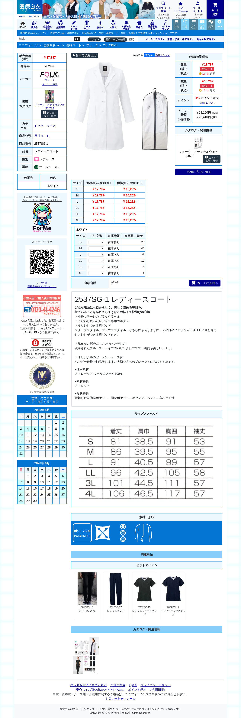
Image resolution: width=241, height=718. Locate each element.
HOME (22, 25)
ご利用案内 (117, 685)
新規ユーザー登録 (115, 39)
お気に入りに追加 (199, 171)
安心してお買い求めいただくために (100, 689)
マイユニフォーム (180, 11)
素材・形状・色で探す (179, 39)
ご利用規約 (157, 689)
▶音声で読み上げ (85, 55)
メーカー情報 (50, 84)
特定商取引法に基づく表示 (88, 685)
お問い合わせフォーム (120, 698)
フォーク (92, 45)
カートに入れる (204, 283)
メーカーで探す (153, 39)
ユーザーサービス (197, 10)
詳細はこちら (162, 55)
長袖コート (73, 45)
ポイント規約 (137, 689)
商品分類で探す (205, 39)
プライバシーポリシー (155, 685)
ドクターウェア (44, 126)
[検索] (46, 39)
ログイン (94, 39)
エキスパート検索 (163, 10)
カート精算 (215, 9)
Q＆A (133, 685)
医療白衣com (52, 45)
